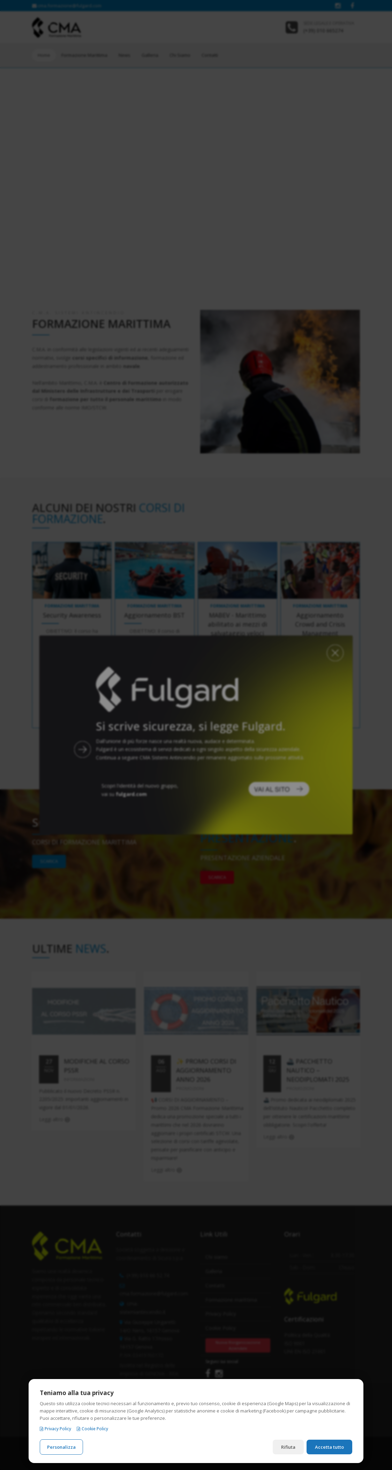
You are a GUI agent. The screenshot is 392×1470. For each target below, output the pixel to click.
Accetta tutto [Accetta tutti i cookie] (329, 1447)
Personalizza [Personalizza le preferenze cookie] (61, 1447)
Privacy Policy (55, 1429)
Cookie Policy (92, 1429)
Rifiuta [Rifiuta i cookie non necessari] (288, 1447)
